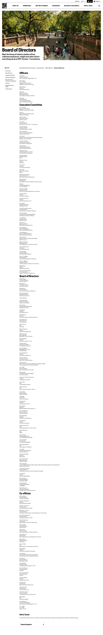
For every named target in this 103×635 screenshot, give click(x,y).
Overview (8, 71)
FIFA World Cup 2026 (9, 86)
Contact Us (97, 1)
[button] (15, 6)
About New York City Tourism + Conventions (32, 68)
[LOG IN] (90, 1)
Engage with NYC (10, 75)
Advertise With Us (10, 77)
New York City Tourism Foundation (10, 80)
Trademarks (8, 89)
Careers (7, 83)
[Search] (99, 6)
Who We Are (8, 73)
